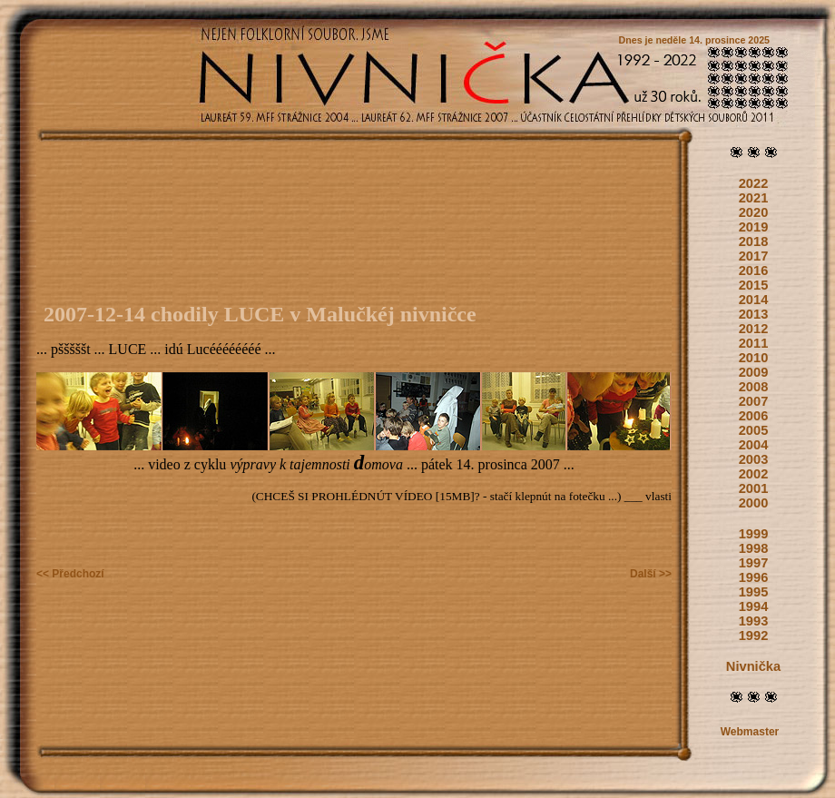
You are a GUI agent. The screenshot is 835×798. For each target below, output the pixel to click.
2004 (754, 445)
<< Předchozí (70, 573)
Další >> (651, 573)
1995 (754, 592)
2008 (754, 386)
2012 (754, 328)
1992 (754, 635)
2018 (754, 241)
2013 (754, 314)
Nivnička (753, 666)
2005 (754, 430)
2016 (754, 270)
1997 (754, 563)
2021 (754, 198)
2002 (754, 474)
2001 (754, 488)
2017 (754, 256)
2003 (754, 459)
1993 (754, 621)
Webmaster (750, 731)
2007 (754, 401)
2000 (754, 503)
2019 (754, 227)
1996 (754, 577)
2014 (754, 299)
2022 (754, 183)
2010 (754, 357)
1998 (754, 548)
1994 (754, 606)
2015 (754, 285)
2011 (754, 343)
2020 (754, 212)
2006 (754, 416)
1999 (754, 534)
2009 (754, 372)
